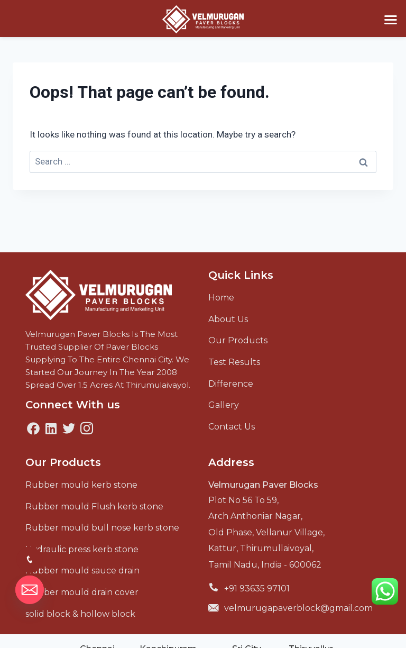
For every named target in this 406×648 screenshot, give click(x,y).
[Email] (29, 590)
